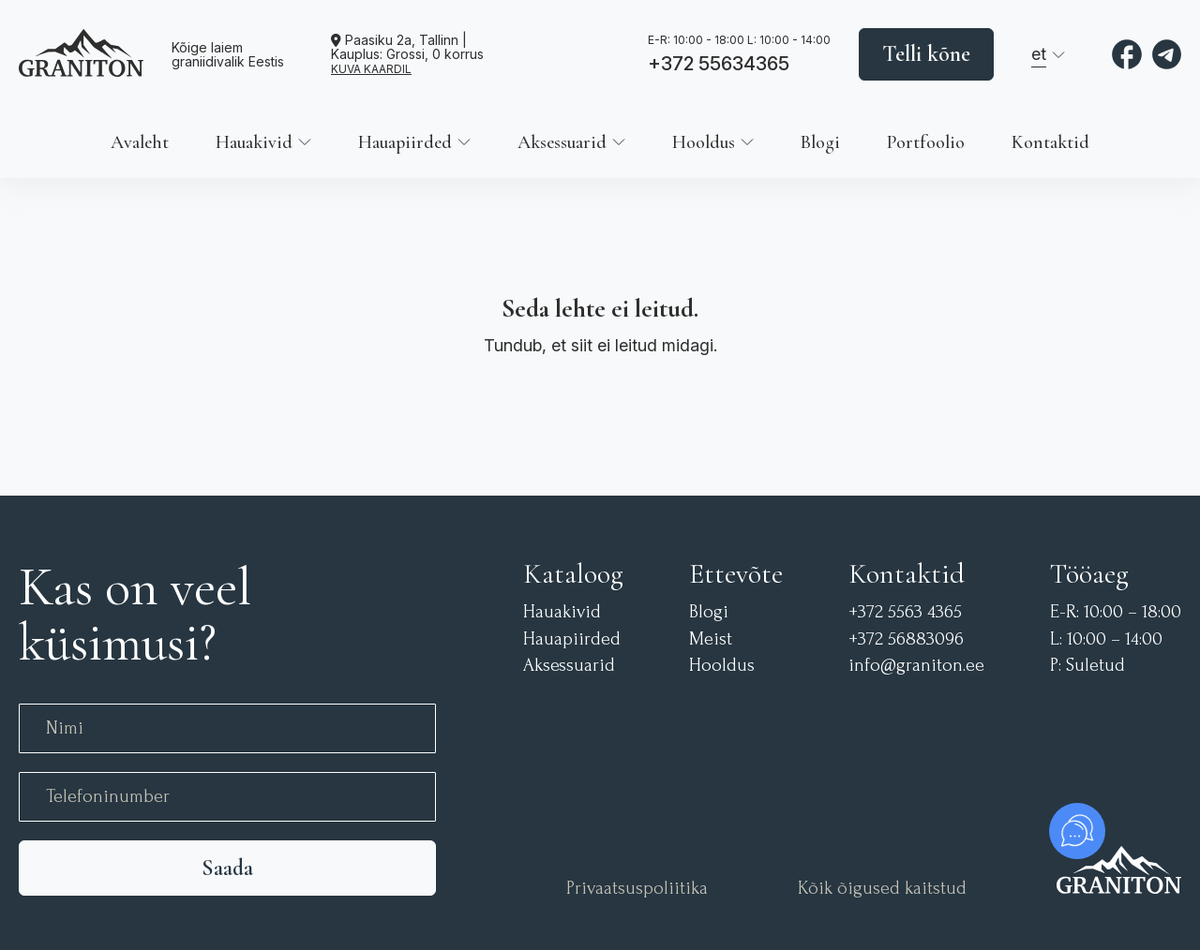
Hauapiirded (405, 142)
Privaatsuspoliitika (637, 888)
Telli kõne (926, 53)
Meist (710, 639)
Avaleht (140, 142)
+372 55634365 (718, 64)
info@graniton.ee (916, 665)
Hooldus (703, 142)
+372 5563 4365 (905, 612)
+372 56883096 (906, 639)
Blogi (820, 142)
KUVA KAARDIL (371, 69)
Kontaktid (1050, 142)
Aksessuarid (562, 142)
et (1038, 54)
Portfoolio (926, 142)
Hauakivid (254, 142)
